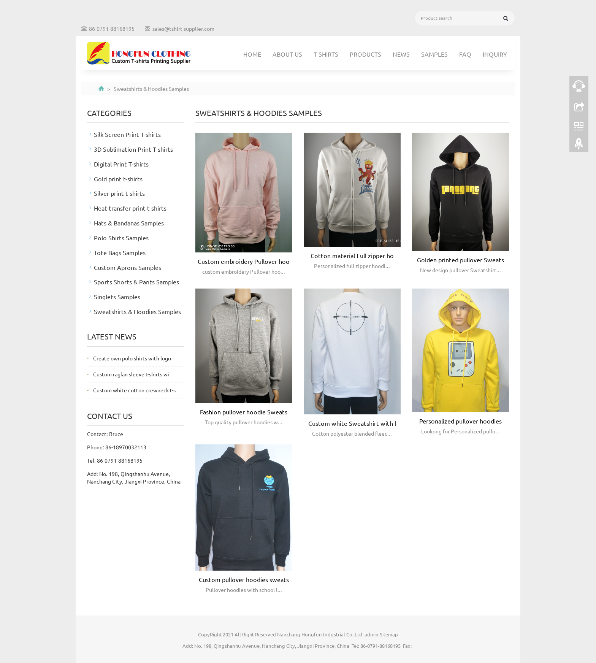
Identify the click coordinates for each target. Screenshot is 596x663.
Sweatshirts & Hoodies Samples (137, 311)
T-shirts (326, 54)
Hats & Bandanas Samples (129, 223)
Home (252, 54)
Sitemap (389, 634)
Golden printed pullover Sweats (460, 259)
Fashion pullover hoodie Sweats (243, 412)
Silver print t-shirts (119, 193)
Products (365, 54)
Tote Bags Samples (120, 252)
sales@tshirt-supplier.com (183, 28)
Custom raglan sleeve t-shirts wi (131, 374)
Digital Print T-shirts (121, 164)
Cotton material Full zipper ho (352, 255)
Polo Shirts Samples (121, 237)
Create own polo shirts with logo (132, 358)
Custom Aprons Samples (127, 267)
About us (287, 54)
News (401, 54)
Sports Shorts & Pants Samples (136, 282)
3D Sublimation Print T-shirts (133, 149)
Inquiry (495, 54)
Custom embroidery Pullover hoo (244, 261)
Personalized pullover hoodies (460, 421)
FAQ (465, 54)
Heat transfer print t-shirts (130, 208)
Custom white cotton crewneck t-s (134, 390)
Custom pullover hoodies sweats (244, 579)
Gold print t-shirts (118, 178)
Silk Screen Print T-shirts (127, 134)
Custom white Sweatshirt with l (352, 423)
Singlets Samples (117, 296)
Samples (434, 54)
